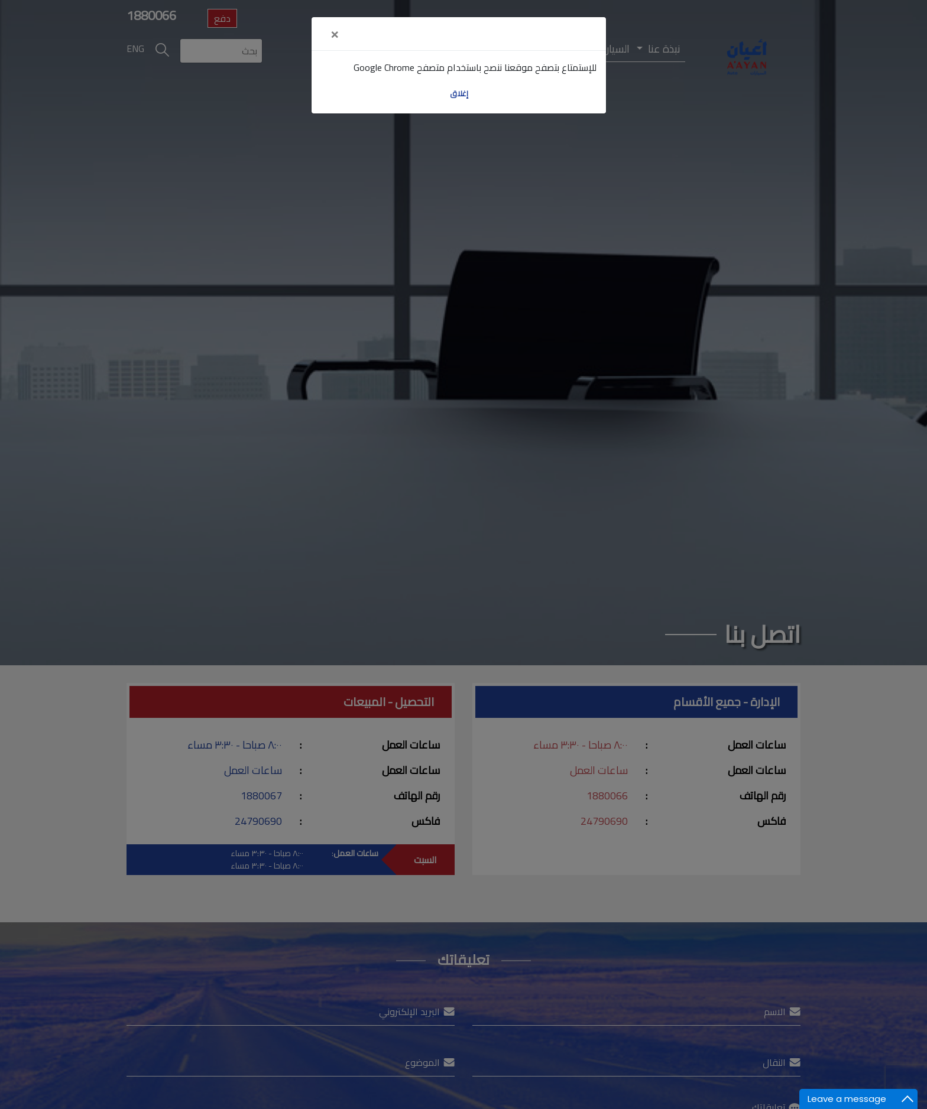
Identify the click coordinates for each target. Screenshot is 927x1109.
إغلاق (459, 93)
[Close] (334, 33)
